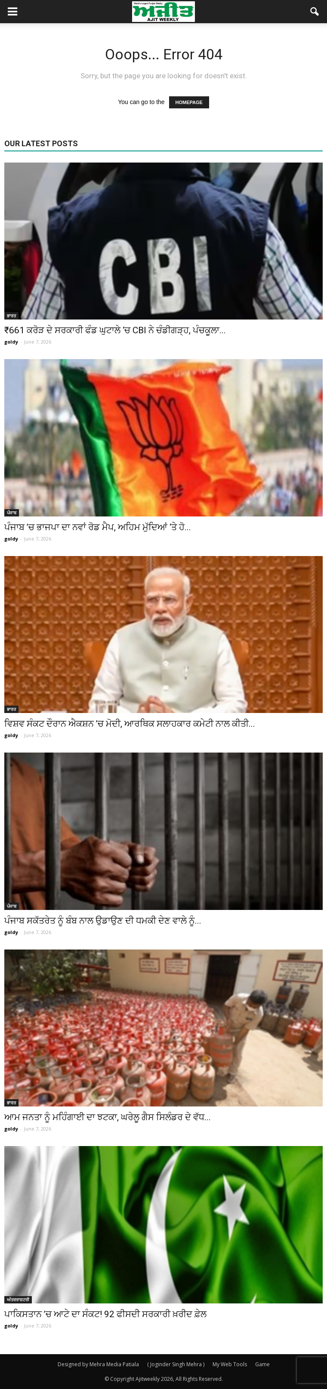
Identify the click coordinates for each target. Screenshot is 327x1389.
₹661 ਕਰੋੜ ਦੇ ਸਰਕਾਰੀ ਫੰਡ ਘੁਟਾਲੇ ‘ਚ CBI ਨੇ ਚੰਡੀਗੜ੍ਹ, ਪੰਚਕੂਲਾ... (115, 330)
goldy (11, 341)
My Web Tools (230, 1364)
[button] (315, 11)
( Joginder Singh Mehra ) (175, 1364)
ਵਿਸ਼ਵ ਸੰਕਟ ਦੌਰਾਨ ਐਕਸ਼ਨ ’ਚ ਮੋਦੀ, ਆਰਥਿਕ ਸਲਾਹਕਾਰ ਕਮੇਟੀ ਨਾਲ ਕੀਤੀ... (129, 724)
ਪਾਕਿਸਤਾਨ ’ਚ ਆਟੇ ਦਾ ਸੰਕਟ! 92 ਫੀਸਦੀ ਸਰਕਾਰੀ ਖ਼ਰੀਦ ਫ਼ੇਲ (105, 1314)
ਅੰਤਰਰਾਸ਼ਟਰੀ (18, 1300)
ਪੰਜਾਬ (11, 513)
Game (262, 1364)
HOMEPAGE (189, 102)
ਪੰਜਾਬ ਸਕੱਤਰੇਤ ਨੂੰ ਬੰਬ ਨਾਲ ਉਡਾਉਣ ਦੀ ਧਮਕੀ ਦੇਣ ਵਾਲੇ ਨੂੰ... (102, 921)
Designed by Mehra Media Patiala (98, 1364)
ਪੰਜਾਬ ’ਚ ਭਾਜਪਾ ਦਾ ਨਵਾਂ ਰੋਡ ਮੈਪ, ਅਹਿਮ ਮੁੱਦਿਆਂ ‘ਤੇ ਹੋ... (97, 527)
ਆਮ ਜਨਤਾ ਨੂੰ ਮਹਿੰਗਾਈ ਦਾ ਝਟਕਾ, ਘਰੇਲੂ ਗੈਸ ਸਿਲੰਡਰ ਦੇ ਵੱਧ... (107, 1117)
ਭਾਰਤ (11, 316)
